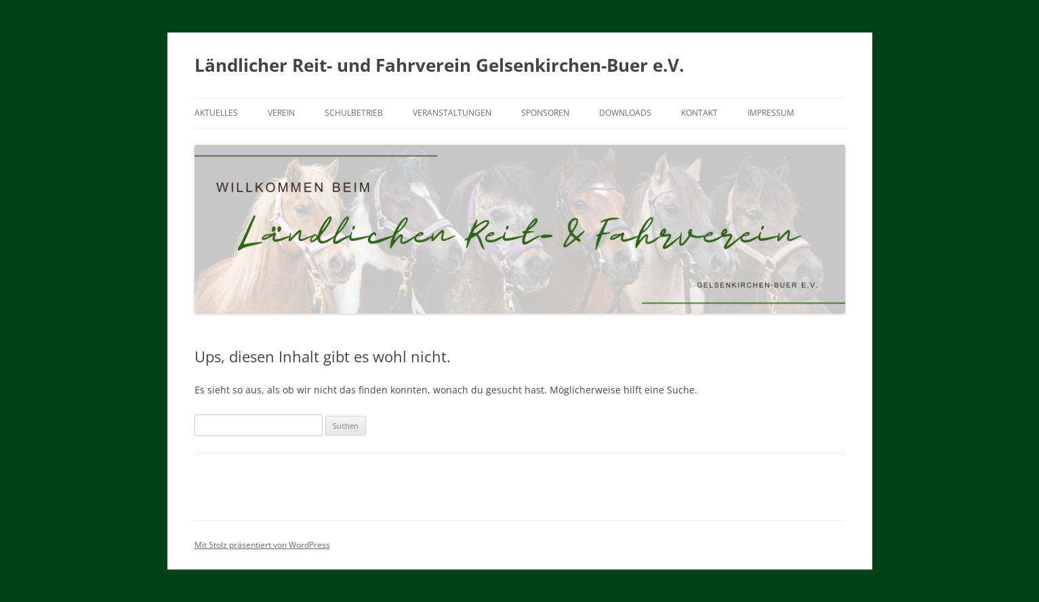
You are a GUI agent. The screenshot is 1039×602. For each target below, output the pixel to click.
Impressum (771, 113)
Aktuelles (216, 113)
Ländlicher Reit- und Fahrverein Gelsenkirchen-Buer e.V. (439, 65)
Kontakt (699, 113)
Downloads (625, 113)
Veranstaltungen (452, 113)
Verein (281, 113)
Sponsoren (545, 113)
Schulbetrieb (354, 113)
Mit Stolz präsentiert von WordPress (262, 545)
